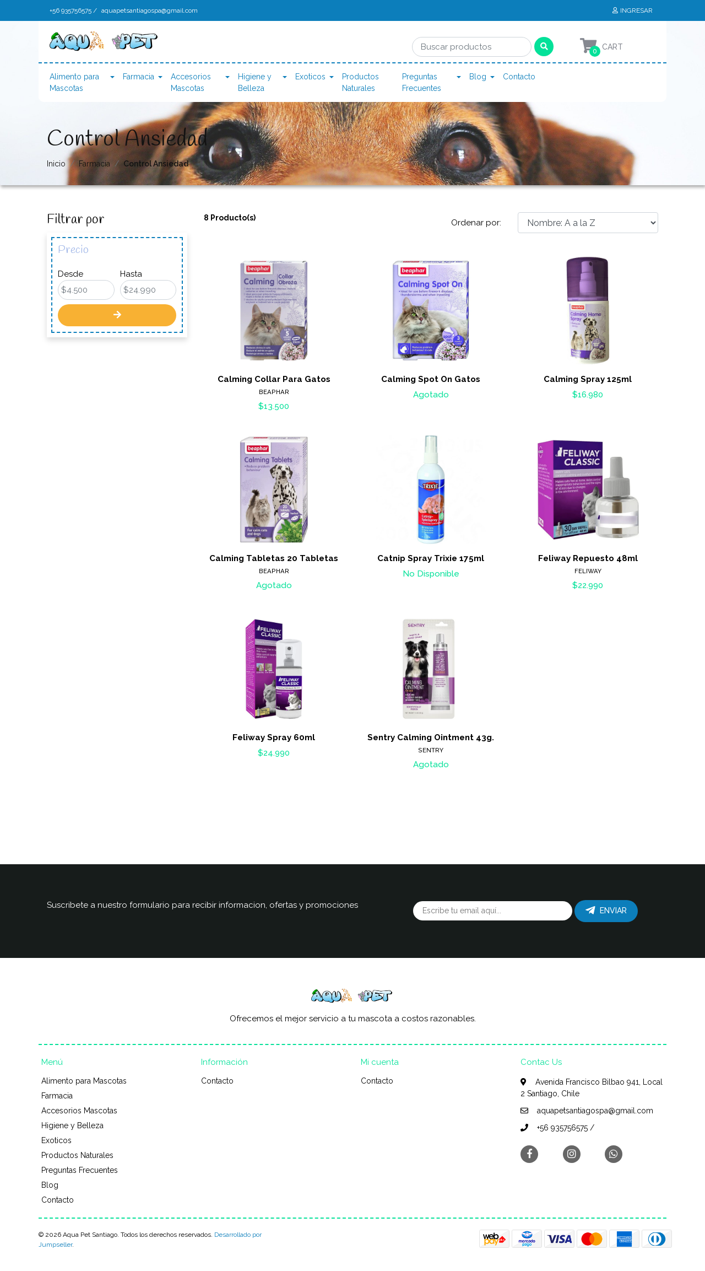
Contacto (519, 76)
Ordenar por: (476, 223)
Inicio (56, 163)
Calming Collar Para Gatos (274, 379)
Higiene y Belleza (255, 82)
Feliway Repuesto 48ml (588, 558)
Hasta (131, 274)
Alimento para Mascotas (74, 82)
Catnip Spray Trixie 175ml (430, 558)
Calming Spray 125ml (588, 379)
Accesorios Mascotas (191, 82)
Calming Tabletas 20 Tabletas (273, 558)
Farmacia (138, 76)
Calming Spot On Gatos (430, 379)
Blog (477, 76)
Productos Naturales (360, 82)
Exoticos (310, 76)
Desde (70, 274)
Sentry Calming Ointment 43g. (430, 737)
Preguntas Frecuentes (421, 82)
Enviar (606, 910)
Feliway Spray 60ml (273, 737)
